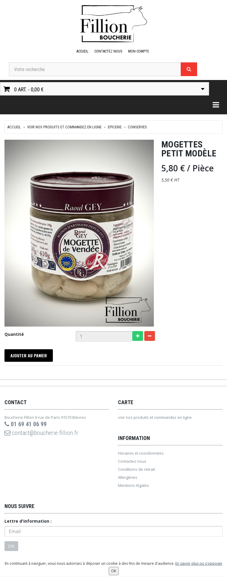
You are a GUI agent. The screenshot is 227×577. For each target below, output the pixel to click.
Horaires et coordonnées (141, 453)
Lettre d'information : (28, 521)
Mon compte (138, 51)
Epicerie (115, 127)
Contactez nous (108, 51)
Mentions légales (133, 485)
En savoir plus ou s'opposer (199, 563)
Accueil (82, 51)
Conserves (137, 127)
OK (11, 546)
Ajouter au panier (28, 355)
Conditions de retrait (136, 469)
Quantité (14, 334)
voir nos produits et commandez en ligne (64, 127)
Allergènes (127, 477)
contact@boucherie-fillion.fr (41, 432)
